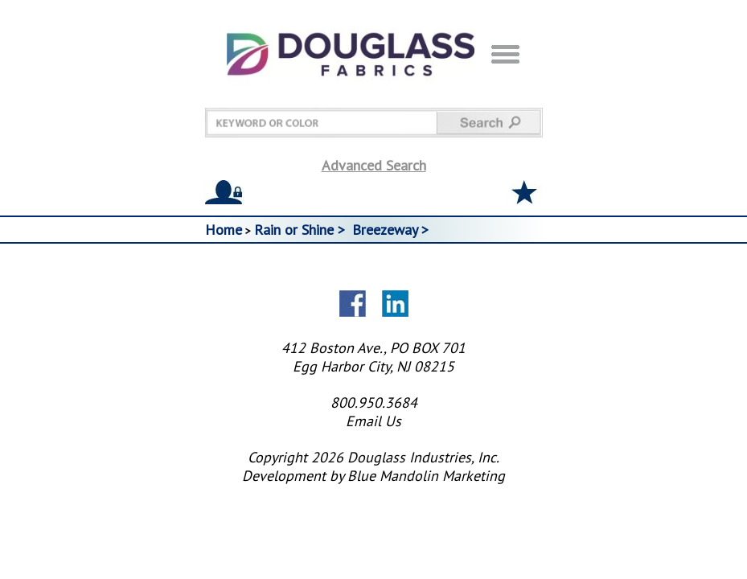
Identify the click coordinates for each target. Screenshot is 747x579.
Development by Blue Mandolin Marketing (373, 475)
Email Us (373, 421)
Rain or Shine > (301, 229)
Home (223, 229)
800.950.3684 (373, 402)
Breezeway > (392, 229)
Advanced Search (374, 165)
